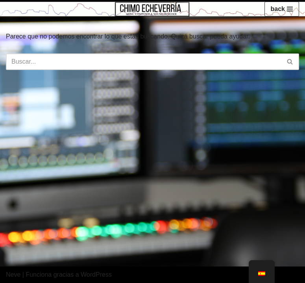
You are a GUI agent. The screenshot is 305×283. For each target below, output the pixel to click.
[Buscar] (143, 61)
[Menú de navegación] (281, 9)
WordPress (96, 274)
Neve (13, 274)
